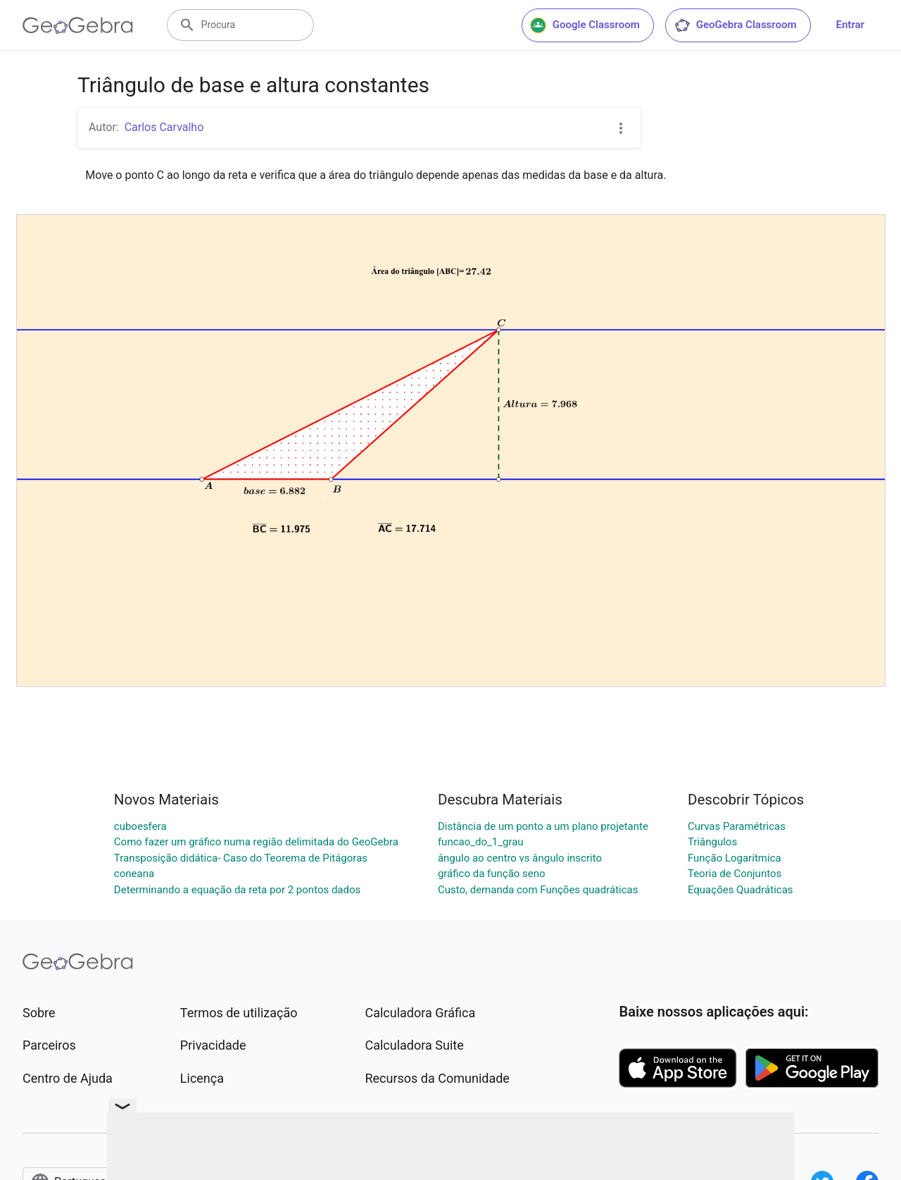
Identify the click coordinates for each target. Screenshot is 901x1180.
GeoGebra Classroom (735, 25)
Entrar (850, 24)
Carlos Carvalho (164, 127)
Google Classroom (585, 25)
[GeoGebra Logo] (78, 25)
